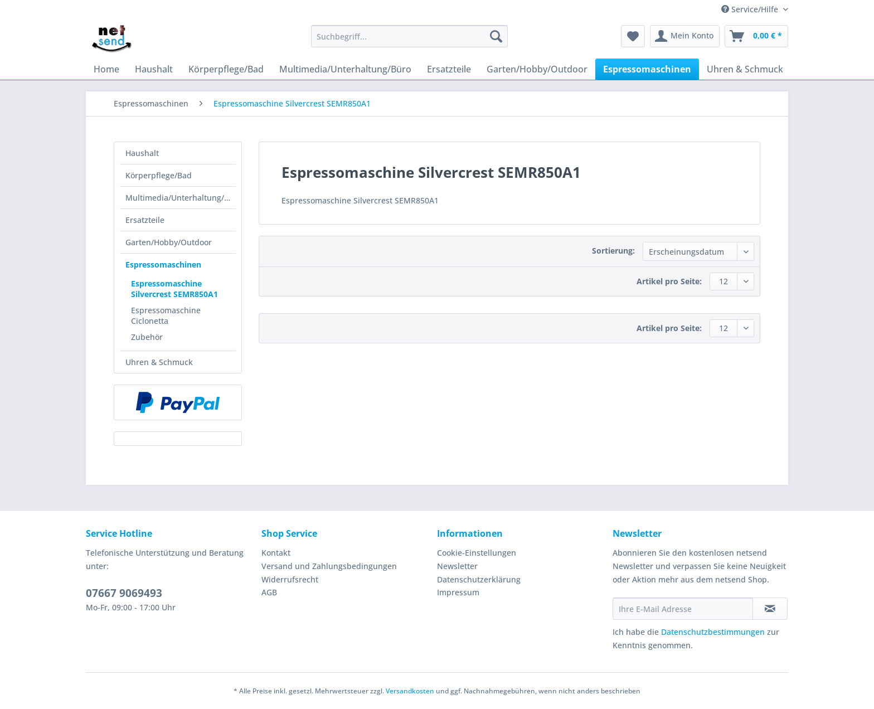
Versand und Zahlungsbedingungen (329, 566)
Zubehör (147, 337)
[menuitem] (409, 41)
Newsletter (457, 566)
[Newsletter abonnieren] (770, 609)
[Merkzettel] (633, 36)
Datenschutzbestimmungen (713, 632)
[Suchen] (496, 36)
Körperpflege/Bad (158, 175)
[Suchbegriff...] (409, 36)
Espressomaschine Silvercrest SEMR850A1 (174, 288)
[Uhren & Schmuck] (745, 69)
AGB (269, 592)
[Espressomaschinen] (647, 69)
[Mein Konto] (685, 36)
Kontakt (275, 552)
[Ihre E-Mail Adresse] (683, 609)
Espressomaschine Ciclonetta (166, 315)
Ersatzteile (144, 220)
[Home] (106, 69)
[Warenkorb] (756, 36)
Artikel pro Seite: (669, 281)
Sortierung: (613, 250)
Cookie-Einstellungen (476, 552)
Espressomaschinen (163, 264)
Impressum (458, 592)
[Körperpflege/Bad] (226, 69)
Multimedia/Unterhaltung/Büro (180, 197)
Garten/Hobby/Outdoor (168, 242)
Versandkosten (410, 691)
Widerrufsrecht (289, 579)
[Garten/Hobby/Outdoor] (537, 69)
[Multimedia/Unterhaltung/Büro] (345, 69)
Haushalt (142, 153)
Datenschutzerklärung (479, 579)
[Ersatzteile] (449, 69)
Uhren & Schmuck (159, 362)
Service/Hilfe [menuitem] (750, 9)
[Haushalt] (154, 69)
